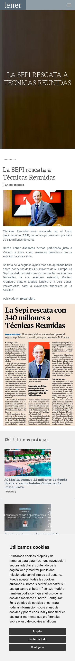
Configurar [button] (37, 647)
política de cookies (30, 603)
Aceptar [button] (37, 631)
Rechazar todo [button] (37, 639)
